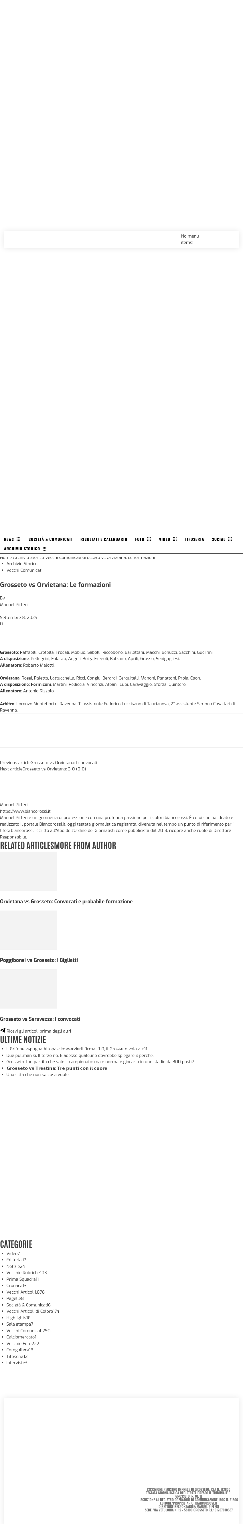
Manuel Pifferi (14, 604)
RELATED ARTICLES (27, 844)
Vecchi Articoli (26, 1292)
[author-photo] (13, 798)
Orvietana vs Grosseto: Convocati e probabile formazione (66, 901)
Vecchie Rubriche (27, 1273)
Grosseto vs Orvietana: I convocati (64, 763)
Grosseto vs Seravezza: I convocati (40, 1019)
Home (6, 557)
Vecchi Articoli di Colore (33, 1311)
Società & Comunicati (29, 1305)
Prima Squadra (23, 1279)
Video (13, 1253)
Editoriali (16, 1260)
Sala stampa (20, 1324)
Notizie (16, 1266)
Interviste (17, 1363)
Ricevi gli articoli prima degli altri (35, 1031)
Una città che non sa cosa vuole (38, 1074)
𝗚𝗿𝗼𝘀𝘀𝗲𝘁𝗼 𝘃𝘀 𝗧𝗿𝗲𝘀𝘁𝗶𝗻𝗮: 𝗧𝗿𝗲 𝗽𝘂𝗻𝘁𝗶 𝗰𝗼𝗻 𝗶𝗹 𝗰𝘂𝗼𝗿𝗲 (57, 1068)
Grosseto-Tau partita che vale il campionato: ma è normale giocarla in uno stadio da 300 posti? (100, 1062)
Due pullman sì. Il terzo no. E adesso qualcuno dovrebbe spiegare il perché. (80, 1055)
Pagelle (15, 1298)
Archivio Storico (28, 557)
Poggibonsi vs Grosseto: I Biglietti (39, 960)
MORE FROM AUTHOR (85, 844)
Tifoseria (17, 1356)
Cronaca (17, 1285)
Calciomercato (21, 1337)
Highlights (19, 1318)
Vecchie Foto (23, 1343)
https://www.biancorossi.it (25, 811)
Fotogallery (20, 1350)
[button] (228, 236)
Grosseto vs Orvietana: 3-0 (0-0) (54, 769)
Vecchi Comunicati (63, 557)
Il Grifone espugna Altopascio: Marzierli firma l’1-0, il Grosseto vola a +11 (77, 1049)
